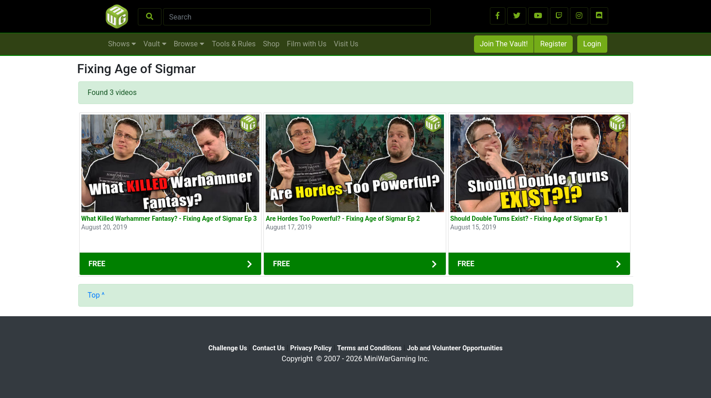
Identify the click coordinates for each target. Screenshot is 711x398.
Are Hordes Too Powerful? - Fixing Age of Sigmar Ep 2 (343, 218)
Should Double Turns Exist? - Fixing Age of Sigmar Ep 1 (529, 218)
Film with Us (307, 44)
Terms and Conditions (369, 348)
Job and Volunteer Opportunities (455, 348)
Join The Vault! (504, 44)
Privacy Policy (311, 348)
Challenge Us (227, 348)
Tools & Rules (234, 44)
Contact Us (268, 348)
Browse (189, 44)
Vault (154, 44)
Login (592, 44)
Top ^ (96, 295)
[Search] (297, 16)
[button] (497, 16)
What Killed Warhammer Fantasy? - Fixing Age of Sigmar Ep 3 (169, 218)
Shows (122, 44)
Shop (271, 44)
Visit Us (346, 44)
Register (553, 44)
